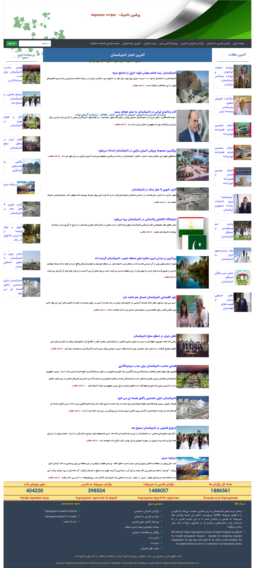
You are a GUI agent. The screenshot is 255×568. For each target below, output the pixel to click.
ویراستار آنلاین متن (168, 43)
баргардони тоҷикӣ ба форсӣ (60, 511)
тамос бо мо (70, 522)
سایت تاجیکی (150, 43)
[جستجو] (35, 43)
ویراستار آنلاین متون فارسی (145, 522)
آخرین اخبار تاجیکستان (127, 55)
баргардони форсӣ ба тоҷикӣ (60, 516)
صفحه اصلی (237, 43)
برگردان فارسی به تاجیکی (218, 43)
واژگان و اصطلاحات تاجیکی (145, 532)
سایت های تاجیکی (150, 548)
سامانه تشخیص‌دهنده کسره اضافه (142, 527)
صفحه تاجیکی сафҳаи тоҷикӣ (104, 43)
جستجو (12, 43)
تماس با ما (154, 538)
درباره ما (155, 543)
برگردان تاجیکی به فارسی (192, 43)
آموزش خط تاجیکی (131, 43)
